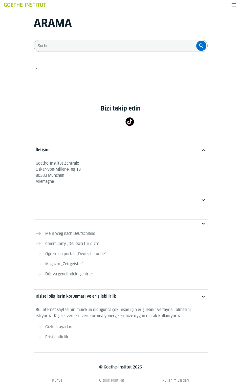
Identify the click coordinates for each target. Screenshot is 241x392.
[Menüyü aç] (234, 5)
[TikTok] (130, 121)
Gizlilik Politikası (112, 380)
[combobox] (116, 46)
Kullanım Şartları (175, 380)
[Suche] (201, 46)
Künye (57, 380)
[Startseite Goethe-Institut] (25, 4)
